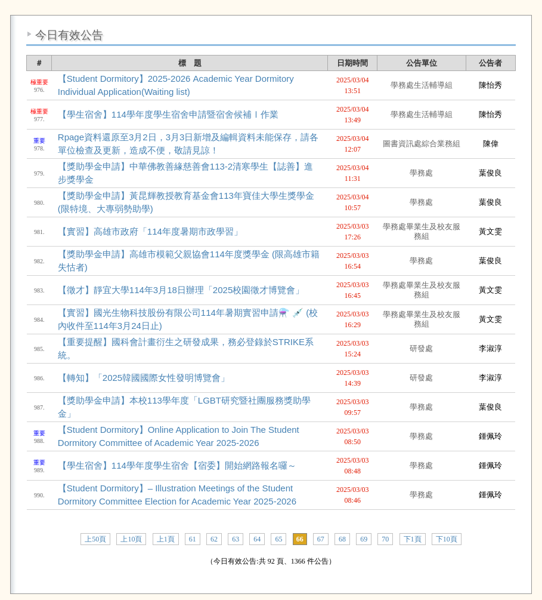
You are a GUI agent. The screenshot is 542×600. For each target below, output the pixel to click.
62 (214, 539)
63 (235, 539)
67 (320, 539)
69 (363, 539)
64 (257, 539)
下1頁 (413, 539)
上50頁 (95, 539)
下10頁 (446, 539)
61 (192, 539)
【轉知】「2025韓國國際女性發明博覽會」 (144, 378)
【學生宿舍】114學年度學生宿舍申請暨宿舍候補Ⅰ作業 (168, 114)
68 (342, 539)
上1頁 (166, 539)
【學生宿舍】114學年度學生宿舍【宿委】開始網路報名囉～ (177, 465)
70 (385, 539)
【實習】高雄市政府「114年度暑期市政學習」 (150, 231)
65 (278, 539)
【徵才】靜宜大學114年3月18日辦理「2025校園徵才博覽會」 (181, 290)
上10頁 (131, 539)
